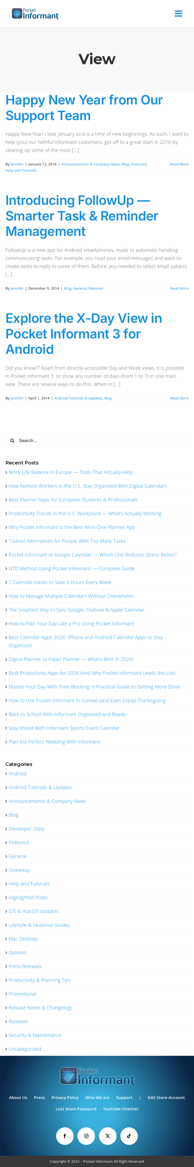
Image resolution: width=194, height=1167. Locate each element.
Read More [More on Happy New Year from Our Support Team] (179, 164)
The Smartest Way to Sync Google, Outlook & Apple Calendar (76, 609)
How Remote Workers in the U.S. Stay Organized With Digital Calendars (88, 486)
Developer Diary (27, 828)
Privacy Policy (65, 1097)
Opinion (17, 952)
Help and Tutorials (20, 170)
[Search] (12, 440)
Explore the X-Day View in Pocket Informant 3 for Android (83, 333)
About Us (18, 1097)
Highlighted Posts (28, 897)
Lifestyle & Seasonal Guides (39, 925)
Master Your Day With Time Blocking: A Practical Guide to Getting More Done (94, 686)
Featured (138, 164)
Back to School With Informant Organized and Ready (67, 714)
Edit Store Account (166, 1097)
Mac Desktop (23, 938)
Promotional (22, 993)
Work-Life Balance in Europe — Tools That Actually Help (71, 472)
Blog (125, 164)
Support (124, 1097)
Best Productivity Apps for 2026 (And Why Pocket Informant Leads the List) (92, 673)
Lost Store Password (76, 1108)
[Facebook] (65, 1136)
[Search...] (97, 440)
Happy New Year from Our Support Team (84, 107)
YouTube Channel (120, 1108)
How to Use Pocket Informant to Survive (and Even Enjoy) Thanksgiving (87, 700)
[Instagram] (86, 1136)
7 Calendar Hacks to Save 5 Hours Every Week (60, 582)
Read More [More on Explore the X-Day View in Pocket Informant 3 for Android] (179, 398)
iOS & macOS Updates (34, 911)
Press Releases (25, 966)
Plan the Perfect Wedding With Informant (54, 741)
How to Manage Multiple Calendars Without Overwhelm (71, 596)
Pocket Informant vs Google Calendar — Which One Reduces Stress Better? (93, 554)
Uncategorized (25, 1049)
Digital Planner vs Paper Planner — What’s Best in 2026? (71, 659)
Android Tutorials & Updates (78, 398)
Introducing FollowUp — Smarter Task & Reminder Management (81, 215)
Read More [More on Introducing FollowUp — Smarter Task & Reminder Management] (179, 288)
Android (17, 773)
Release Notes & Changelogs (41, 1007)
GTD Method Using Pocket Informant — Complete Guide (72, 568)
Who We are (98, 1097)
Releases (96, 288)
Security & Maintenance (35, 1035)
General (80, 288)
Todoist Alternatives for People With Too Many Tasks (67, 541)
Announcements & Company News (90, 164)
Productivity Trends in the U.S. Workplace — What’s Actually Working (85, 513)
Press (39, 1097)
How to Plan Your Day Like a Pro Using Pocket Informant (71, 623)
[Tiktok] (129, 1136)
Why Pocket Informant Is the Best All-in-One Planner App (72, 527)
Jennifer (17, 164)
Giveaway (19, 870)
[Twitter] (108, 1136)
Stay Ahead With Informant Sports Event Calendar (64, 728)
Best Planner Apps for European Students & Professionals (73, 499)
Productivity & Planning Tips (40, 980)
